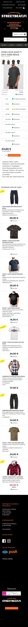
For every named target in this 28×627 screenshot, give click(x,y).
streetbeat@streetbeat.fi (9, 523)
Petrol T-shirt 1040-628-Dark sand (13, 443)
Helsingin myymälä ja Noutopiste (10, 505)
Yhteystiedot (5, 514)
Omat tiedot (20, 7)
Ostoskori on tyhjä (19, 34)
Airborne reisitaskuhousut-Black (13, 410)
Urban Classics (19, 90)
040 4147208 (7, 513)
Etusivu (4, 45)
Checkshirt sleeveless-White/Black (13, 376)
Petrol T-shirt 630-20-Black (11, 308)
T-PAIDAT (8, 56)
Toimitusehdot (22, 4)
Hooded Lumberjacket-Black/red (12, 477)
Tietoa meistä (7, 559)
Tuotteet (11, 45)
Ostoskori (19, 45)
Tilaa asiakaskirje (7, 7)
